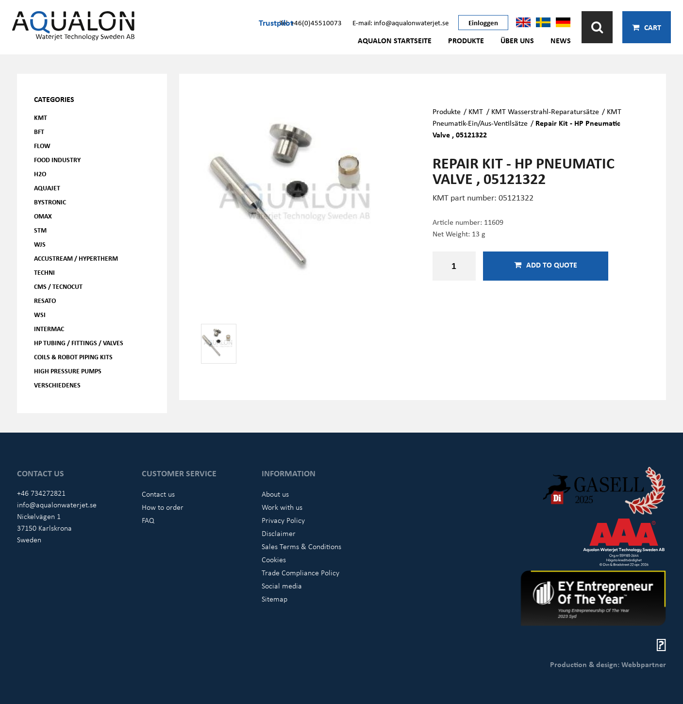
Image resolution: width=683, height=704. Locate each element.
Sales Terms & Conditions (301, 546)
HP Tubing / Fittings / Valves (78, 342)
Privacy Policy (283, 520)
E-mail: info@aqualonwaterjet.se (400, 22)
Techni (44, 272)
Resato (45, 300)
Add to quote (545, 264)
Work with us (282, 507)
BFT (39, 131)
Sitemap (274, 598)
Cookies (274, 559)
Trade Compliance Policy (300, 572)
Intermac (49, 328)
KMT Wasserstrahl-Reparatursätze (545, 111)
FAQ (148, 520)
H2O (40, 173)
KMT (40, 117)
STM (40, 230)
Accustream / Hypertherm (76, 258)
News (560, 40)
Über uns (517, 40)
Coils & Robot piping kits (73, 356)
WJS (40, 244)
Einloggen (483, 22)
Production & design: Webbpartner (608, 664)
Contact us (158, 493)
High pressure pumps (67, 370)
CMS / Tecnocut (58, 286)
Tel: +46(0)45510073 (311, 22)
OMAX (43, 215)
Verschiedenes (57, 384)
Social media (282, 585)
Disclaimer (279, 533)
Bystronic (50, 201)
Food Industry (57, 159)
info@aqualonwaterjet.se (57, 504)
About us (275, 493)
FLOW (42, 145)
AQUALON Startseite (395, 40)
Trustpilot (276, 22)
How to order (162, 507)
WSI (40, 314)
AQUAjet (47, 187)
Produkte (466, 40)
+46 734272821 (41, 492)
